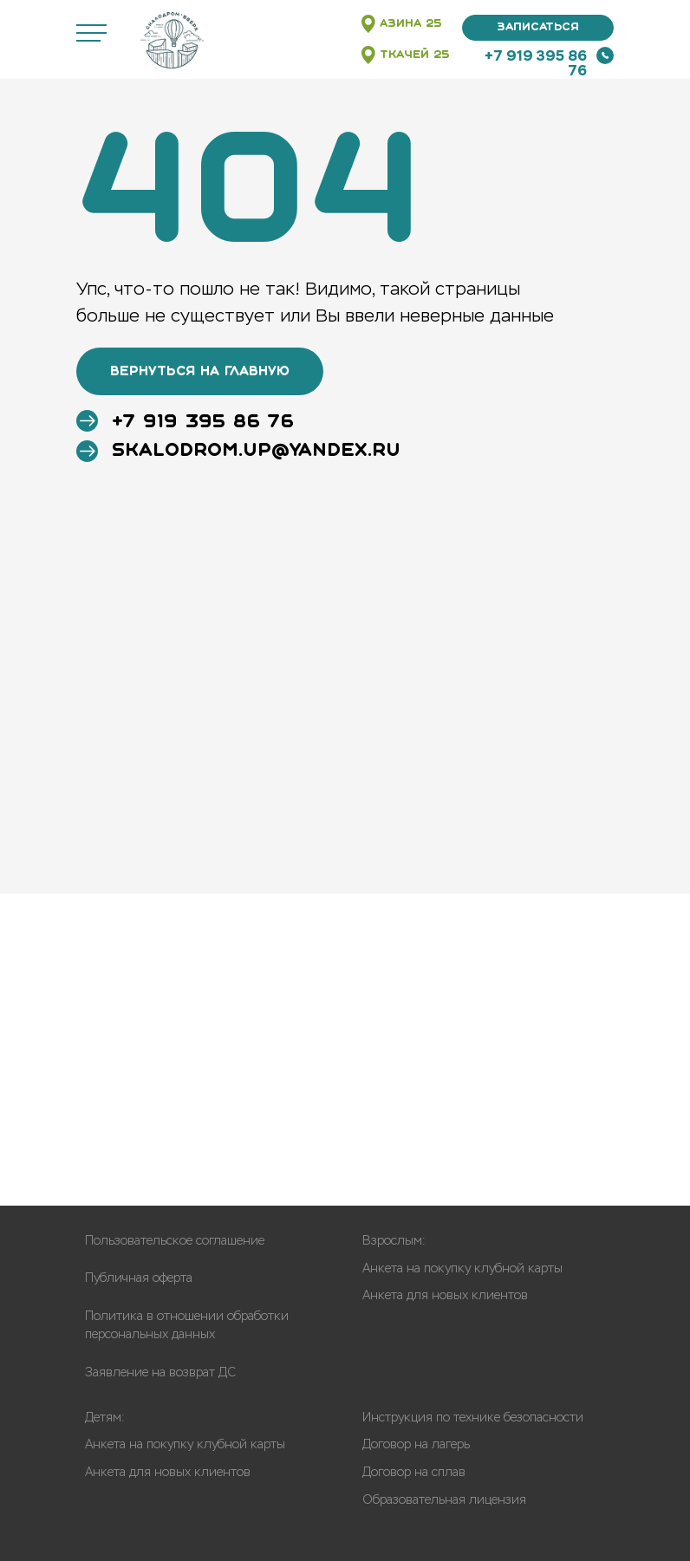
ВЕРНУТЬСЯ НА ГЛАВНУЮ (200, 371)
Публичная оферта (138, 1278)
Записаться (538, 27)
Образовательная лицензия (444, 1500)
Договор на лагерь (416, 1444)
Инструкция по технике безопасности (472, 1417)
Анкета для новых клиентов (445, 1295)
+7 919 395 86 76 (536, 63)
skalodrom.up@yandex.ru (256, 451)
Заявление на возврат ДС (160, 1372)
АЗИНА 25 (411, 24)
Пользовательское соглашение (174, 1240)
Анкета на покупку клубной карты (462, 1268)
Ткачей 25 (415, 55)
